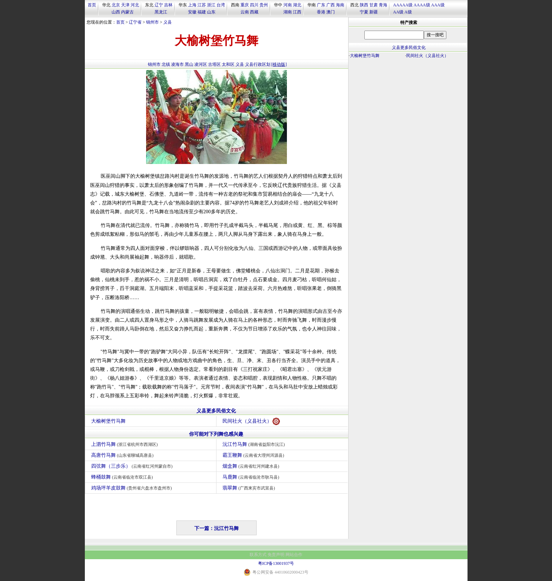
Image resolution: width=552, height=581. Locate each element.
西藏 (254, 12)
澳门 (330, 12)
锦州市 (152, 22)
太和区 (228, 64)
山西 (116, 12)
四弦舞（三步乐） (133, 466)
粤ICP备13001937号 (276, 563)
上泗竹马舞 (125, 444)
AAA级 (438, 4)
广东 (321, 4)
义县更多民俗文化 (216, 410)
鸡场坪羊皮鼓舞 (132, 488)
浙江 (211, 4)
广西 (330, 4)
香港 (321, 12)
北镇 (166, 64)
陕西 (364, 4)
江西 (297, 12)
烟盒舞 (251, 466)
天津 (125, 4)
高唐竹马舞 (123, 455)
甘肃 (373, 4)
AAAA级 (422, 4)
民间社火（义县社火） (251, 421)
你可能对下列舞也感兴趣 (216, 434)
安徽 (192, 12)
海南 (340, 4)
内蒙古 (127, 12)
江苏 (201, 4)
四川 (254, 4)
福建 (201, 12)
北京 (116, 4)
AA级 (398, 12)
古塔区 (214, 64)
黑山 (189, 64)
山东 (211, 12)
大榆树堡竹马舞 (108, 421)
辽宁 (159, 4)
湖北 (297, 4)
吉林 (168, 4)
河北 (135, 4)
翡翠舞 (249, 488)
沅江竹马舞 (254, 444)
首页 (92, 4)
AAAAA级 (403, 4)
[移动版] (279, 64)
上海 (192, 4)
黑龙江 (161, 12)
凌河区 (200, 64)
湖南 (287, 12)
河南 (287, 4)
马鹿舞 (251, 477)
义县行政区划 (257, 64)
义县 (167, 22)
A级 (408, 12)
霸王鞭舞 (254, 455)
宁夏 (364, 12)
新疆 (373, 12)
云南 (244, 12)
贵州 (263, 4)
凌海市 (177, 64)
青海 (383, 4)
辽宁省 (135, 22)
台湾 (221, 4)
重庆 (244, 4)
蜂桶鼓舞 (123, 477)
